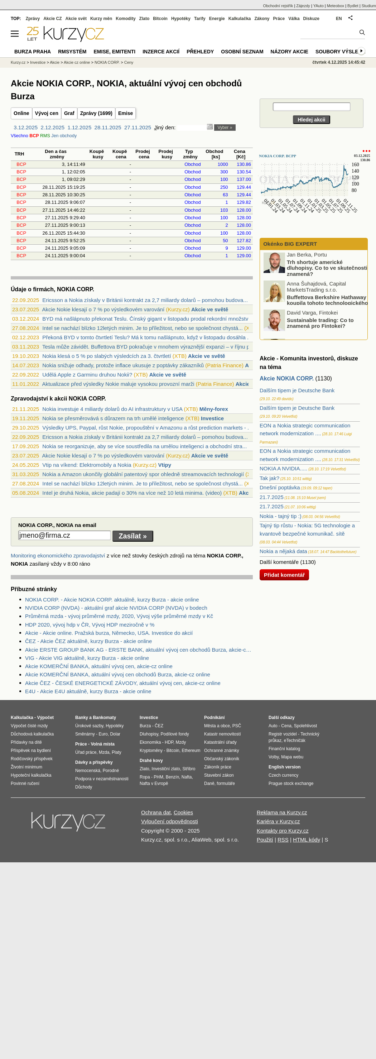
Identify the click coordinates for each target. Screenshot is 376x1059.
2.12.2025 (52, 127)
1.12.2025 (80, 127)
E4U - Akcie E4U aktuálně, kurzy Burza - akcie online (88, 691)
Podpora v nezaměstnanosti (102, 778)
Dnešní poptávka (280, 487)
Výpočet (45, 717)
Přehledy (200, 51)
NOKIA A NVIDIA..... (283, 468)
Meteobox (335, 6)
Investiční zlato (165, 768)
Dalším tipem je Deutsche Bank (297, 390)
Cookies (183, 812)
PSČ (236, 725)
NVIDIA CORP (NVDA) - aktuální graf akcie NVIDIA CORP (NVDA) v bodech (116, 608)
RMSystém (72, 51)
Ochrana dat (156, 812)
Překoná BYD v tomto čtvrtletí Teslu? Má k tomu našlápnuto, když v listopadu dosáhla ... (146, 337)
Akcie (54, 62)
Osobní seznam (242, 51)
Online (21, 113)
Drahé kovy (151, 760)
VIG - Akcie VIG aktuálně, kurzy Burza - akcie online (87, 658)
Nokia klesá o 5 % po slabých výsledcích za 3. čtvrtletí (106, 356)
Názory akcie (289, 51)
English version (284, 767)
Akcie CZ (52, 18)
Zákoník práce (217, 767)
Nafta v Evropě (154, 783)
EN (339, 18)
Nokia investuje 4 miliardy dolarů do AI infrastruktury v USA (112, 409)
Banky (81, 717)
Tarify (200, 18)
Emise (125, 113)
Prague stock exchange (291, 783)
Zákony (261, 18)
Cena (286, 725)
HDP (169, 742)
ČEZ (159, 725)
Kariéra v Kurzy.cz (278, 821)
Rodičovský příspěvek (32, 758)
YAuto (318, 6)
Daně (209, 783)
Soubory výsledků (342, 51)
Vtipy (164, 465)
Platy (116, 752)
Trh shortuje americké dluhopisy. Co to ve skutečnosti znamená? (327, 270)
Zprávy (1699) (96, 113)
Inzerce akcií (161, 51)
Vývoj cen (46, 113)
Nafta (187, 777)
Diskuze (311, 18)
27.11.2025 (137, 127)
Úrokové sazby (89, 725)
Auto (273, 725)
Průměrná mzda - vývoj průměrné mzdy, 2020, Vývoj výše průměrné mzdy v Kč (119, 616)
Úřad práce (85, 752)
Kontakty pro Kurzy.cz (283, 831)
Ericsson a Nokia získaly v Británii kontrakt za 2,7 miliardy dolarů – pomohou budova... (145, 300)
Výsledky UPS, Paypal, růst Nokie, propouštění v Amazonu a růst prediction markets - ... (147, 428)
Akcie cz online (77, 62)
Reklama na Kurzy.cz (282, 812)
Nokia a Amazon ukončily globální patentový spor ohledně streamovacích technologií (143, 474)
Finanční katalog (284, 748)
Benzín (172, 777)
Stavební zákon (219, 775)
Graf (69, 113)
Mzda (104, 752)
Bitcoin (160, 18)
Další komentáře (279, 562)
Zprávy (33, 18)
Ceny (129, 62)
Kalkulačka (239, 18)
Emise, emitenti (115, 51)
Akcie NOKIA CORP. (287, 378)
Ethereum (191, 750)
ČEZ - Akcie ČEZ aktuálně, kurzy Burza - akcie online (88, 641)
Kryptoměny (151, 750)
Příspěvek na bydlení (31, 750)
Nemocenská (87, 770)
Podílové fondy (174, 734)
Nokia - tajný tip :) (281, 516)
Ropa (145, 777)
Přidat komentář (284, 575)
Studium (369, 6)
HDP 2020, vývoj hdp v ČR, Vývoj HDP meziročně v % (89, 625)
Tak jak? (269, 478)
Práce (279, 18)
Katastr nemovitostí (222, 734)
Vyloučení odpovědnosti (169, 821)
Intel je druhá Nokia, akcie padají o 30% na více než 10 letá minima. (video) (132, 493)
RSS (283, 840)
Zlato (144, 18)
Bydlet (352, 6)
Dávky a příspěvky (94, 762)
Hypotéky (181, 18)
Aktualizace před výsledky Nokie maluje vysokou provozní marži (118, 384)
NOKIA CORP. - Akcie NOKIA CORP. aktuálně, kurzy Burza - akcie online (112, 599)
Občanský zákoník (221, 758)
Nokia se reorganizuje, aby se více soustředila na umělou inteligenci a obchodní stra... (144, 446)
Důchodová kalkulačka (32, 734)
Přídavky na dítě (26, 742)
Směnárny (85, 734)
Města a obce (217, 725)
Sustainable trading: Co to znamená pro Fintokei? (320, 325)
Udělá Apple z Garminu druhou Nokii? (87, 375)
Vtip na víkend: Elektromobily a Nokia (86, 465)
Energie (217, 18)
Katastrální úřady (220, 742)
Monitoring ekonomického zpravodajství (58, 555)
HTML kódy (306, 840)
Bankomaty (104, 717)
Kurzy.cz (18, 62)
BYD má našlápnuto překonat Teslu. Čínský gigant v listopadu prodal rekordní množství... (148, 319)
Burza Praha (32, 51)
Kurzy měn (101, 18)
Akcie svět (76, 18)
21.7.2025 (272, 497)
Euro (102, 734)
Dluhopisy (149, 734)
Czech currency (283, 775)
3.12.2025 (26, 127)
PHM (158, 777)
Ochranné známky (221, 750)
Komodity (125, 18)
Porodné (111, 770)
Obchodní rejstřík (278, 6)
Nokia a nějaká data (283, 551)
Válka (293, 18)
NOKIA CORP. (107, 62)
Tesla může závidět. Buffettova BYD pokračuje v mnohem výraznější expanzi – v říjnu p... (148, 347)
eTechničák (294, 740)
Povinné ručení (25, 783)
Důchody (83, 787)
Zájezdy (303, 6)
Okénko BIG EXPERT (289, 244)
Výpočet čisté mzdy (29, 725)
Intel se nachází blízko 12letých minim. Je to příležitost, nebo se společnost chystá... (142, 328)
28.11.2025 (108, 127)
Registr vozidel (283, 734)
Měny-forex (213, 409)
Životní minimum (26, 767)
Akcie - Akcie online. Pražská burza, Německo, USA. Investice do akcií (109, 633)
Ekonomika (150, 742)
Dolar (115, 734)
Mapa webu (292, 756)
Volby (274, 756)
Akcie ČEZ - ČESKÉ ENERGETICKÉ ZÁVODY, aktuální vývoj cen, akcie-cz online (123, 683)
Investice (212, 418)
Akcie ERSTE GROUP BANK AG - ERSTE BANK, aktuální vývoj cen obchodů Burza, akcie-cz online (139, 650)
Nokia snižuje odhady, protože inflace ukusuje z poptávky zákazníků (123, 365)
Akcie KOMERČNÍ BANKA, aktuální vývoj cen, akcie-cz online (99, 666)
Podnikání (214, 717)
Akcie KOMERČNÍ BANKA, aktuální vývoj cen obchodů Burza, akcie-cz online (117, 674)
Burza (145, 725)
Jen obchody (64, 135)
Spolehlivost (305, 725)
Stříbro (188, 768)
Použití (265, 840)
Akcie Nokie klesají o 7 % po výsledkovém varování (103, 309)
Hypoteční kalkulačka (31, 775)
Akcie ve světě (209, 309)
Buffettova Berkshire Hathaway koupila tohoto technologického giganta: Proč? (316, 305)
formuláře (226, 783)
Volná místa (102, 744)
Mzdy (181, 742)
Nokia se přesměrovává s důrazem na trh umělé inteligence (113, 418)
